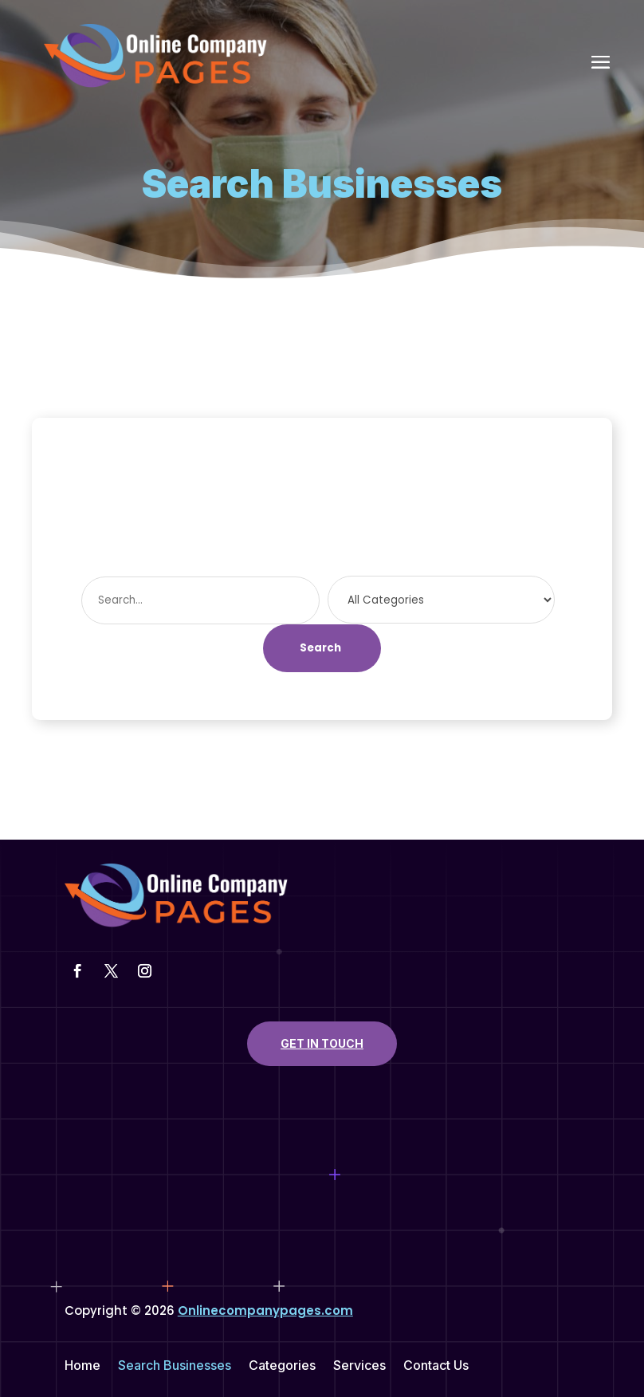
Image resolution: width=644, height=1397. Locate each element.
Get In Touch (322, 1043)
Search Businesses (174, 1366)
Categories (282, 1366)
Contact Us (436, 1366)
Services (359, 1366)
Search (320, 647)
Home (82, 1366)
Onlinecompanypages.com (265, 1310)
